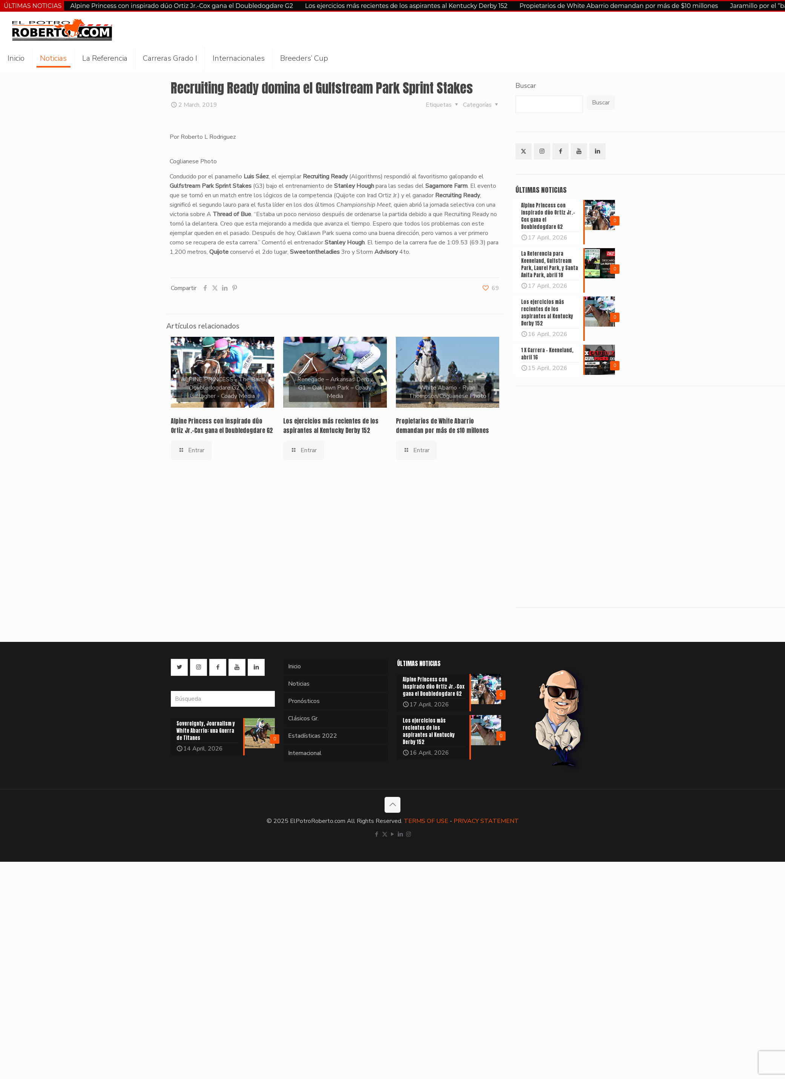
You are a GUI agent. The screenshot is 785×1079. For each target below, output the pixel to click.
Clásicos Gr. (303, 718)
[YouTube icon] (393, 834)
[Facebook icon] (377, 834)
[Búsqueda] (223, 699)
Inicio (294, 666)
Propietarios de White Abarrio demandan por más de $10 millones (619, 5)
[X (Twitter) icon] (385, 834)
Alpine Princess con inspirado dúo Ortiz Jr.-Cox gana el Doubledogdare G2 (181, 5)
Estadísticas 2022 (312, 736)
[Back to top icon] (392, 805)
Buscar (525, 85)
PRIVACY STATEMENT (486, 821)
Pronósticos (304, 701)
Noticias (299, 684)
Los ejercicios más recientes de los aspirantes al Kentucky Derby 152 (406, 5)
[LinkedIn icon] (400, 834)
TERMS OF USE (426, 821)
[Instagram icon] (408, 834)
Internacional (305, 753)
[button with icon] (523, 151)
